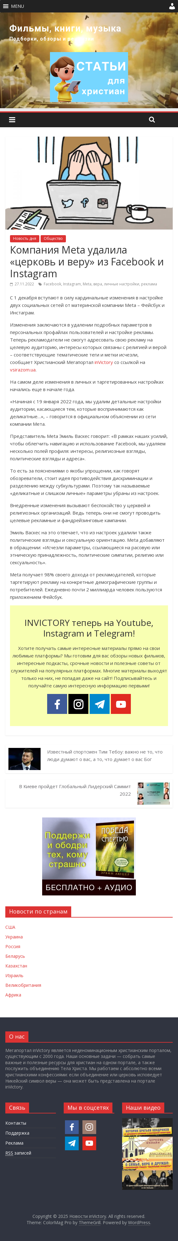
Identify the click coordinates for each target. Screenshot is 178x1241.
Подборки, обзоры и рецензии (51, 39)
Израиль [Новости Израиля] (14, 975)
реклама (149, 284)
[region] (89, 60)
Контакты (15, 1123)
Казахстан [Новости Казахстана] (16, 966)
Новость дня (24, 238)
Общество (53, 238)
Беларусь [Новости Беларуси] (15, 956)
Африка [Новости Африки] (13, 995)
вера (97, 284)
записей (18, 1153)
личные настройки (121, 284)
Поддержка (17, 1133)
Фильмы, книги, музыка (65, 28)
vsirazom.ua (23, 369)
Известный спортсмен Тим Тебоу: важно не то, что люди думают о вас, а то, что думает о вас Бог (105, 755)
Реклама (14, 1143)
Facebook (52, 284)
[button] (17, 6)
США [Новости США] (10, 927)
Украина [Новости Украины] (14, 937)
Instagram (72, 284)
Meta (87, 284)
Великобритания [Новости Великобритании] (23, 985)
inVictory (104, 362)
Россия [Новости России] (12, 946)
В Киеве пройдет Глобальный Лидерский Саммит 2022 (75, 790)
